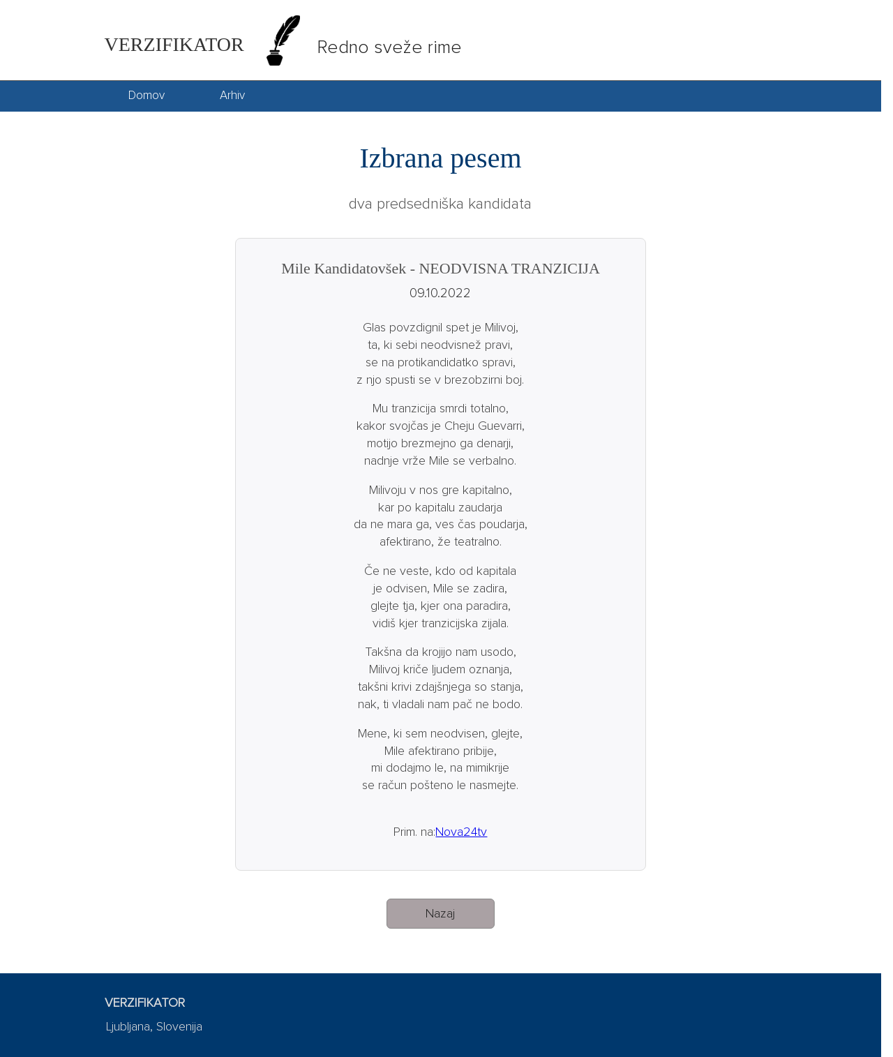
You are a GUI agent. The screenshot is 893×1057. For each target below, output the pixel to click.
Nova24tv (461, 832)
